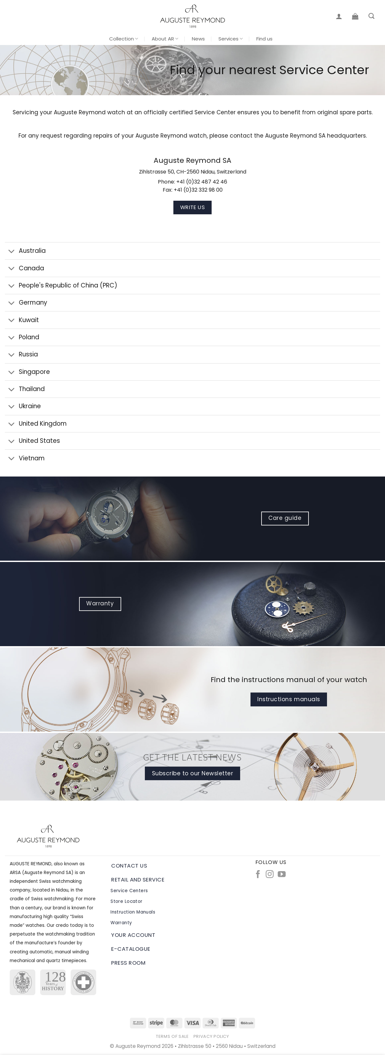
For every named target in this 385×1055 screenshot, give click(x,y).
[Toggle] (11, 251)
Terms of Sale (172, 1036)
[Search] (371, 16)
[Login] (339, 16)
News (198, 38)
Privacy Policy (211, 1036)
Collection (123, 38)
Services (230, 38)
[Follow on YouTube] (282, 874)
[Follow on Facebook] (258, 874)
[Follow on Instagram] (270, 874)
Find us (264, 38)
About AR (165, 38)
